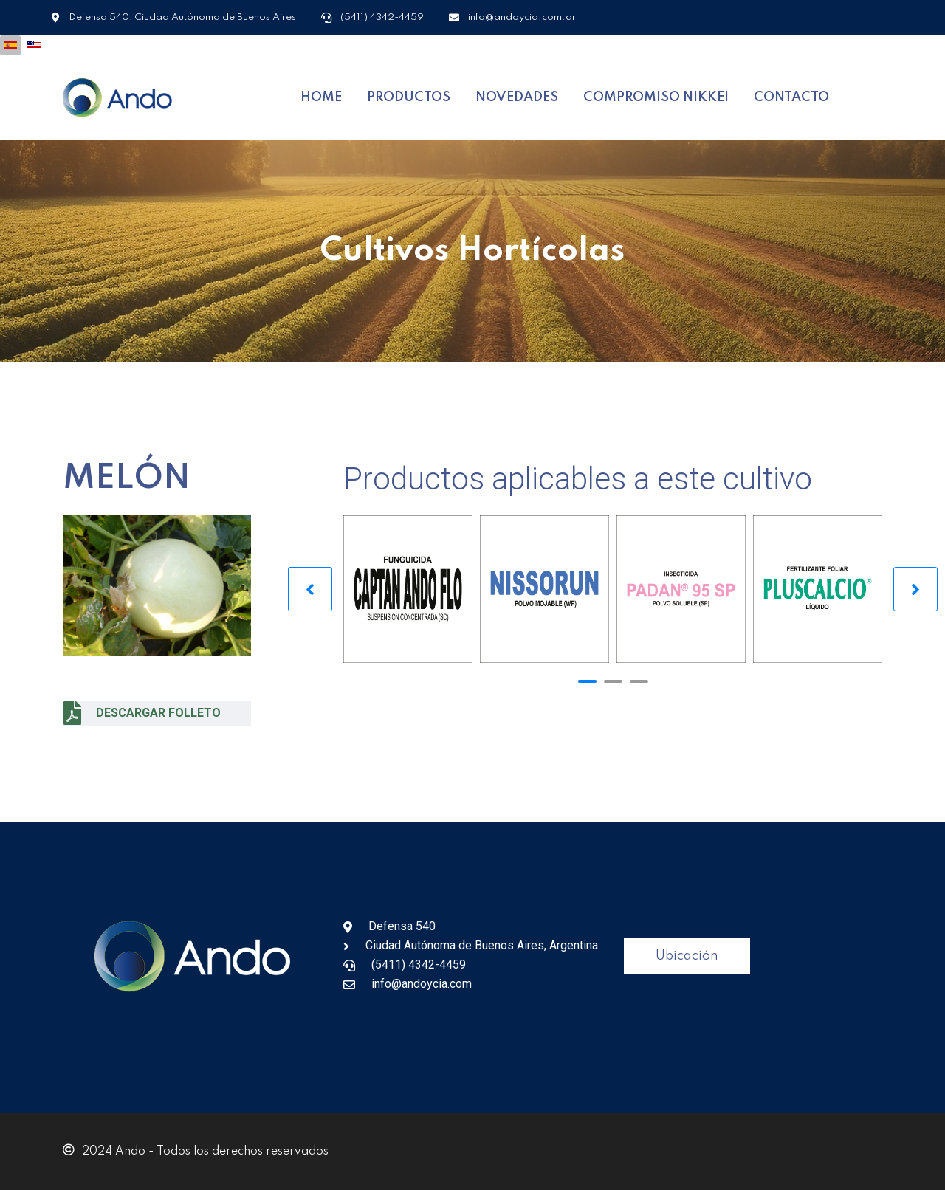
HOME (321, 97)
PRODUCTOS (408, 97)
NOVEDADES (516, 97)
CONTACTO (791, 97)
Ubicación (687, 956)
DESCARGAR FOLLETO (142, 713)
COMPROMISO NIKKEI (656, 97)
